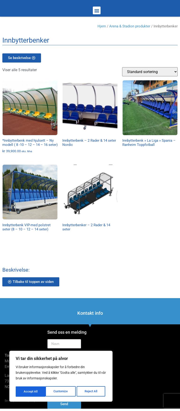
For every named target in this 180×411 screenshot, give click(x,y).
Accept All (91, 391)
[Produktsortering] (150, 71)
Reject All (61, 391)
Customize (31, 391)
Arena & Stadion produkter (129, 26)
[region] (60, 377)
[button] (97, 10)
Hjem (102, 26)
